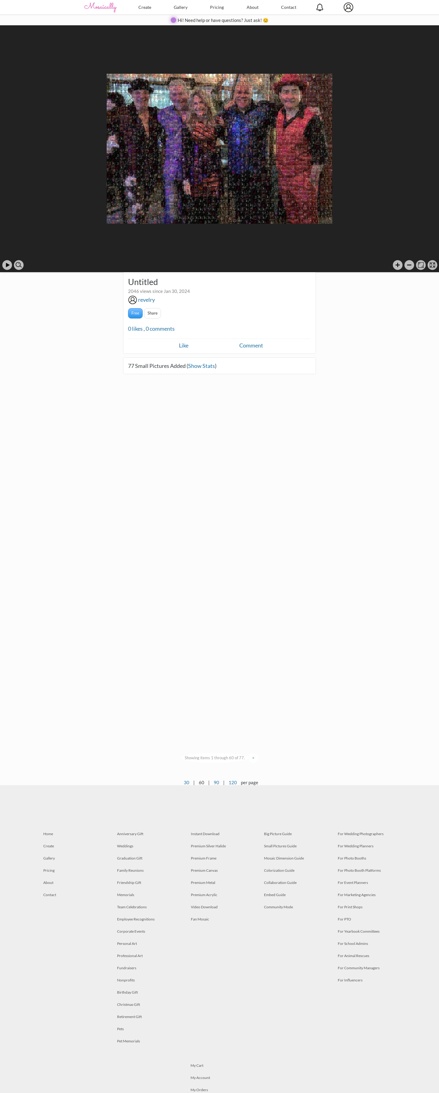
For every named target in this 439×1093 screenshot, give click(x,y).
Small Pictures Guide (280, 846)
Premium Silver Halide (208, 846)
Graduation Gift (129, 858)
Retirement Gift (129, 1016)
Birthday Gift (127, 992)
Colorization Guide (279, 870)
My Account (200, 1077)
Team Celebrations (132, 907)
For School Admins (353, 943)
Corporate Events (131, 931)
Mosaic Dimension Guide (284, 858)
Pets (120, 1029)
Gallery (180, 7)
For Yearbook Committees (359, 931)
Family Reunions (130, 870)
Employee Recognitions (136, 919)
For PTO (344, 919)
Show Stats (201, 365)
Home (48, 833)
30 (186, 782)
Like (183, 345)
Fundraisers (126, 968)
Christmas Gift (128, 1004)
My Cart (197, 1065)
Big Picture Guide (278, 833)
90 (216, 782)
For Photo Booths (352, 858)
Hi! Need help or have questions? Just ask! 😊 (223, 20)
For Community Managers (359, 968)
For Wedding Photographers (361, 833)
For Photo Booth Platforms (359, 870)
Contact (288, 7)
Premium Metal (203, 882)
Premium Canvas (204, 870)
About (253, 7)
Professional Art (130, 955)
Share (153, 313)
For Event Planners (353, 882)
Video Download (204, 907)
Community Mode (278, 907)
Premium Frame (203, 858)
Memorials (125, 894)
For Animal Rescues (353, 955)
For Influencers (350, 980)
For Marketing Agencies (357, 894)
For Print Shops (350, 907)
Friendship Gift (129, 882)
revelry (146, 299)
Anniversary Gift (130, 833)
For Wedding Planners (355, 846)
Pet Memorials (128, 1041)
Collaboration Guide (280, 882)
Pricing (217, 7)
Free (135, 313)
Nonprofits (126, 980)
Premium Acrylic (204, 894)
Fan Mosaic (200, 919)
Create (144, 7)
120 (233, 782)
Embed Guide (275, 894)
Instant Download (205, 833)
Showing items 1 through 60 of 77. (215, 757)
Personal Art (127, 943)
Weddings (125, 846)
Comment (251, 345)
